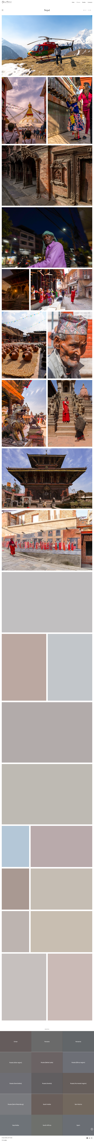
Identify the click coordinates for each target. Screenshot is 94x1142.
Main (73, 2)
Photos (78, 2)
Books (84, 2)
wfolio (5, 1140)
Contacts (90, 2)
